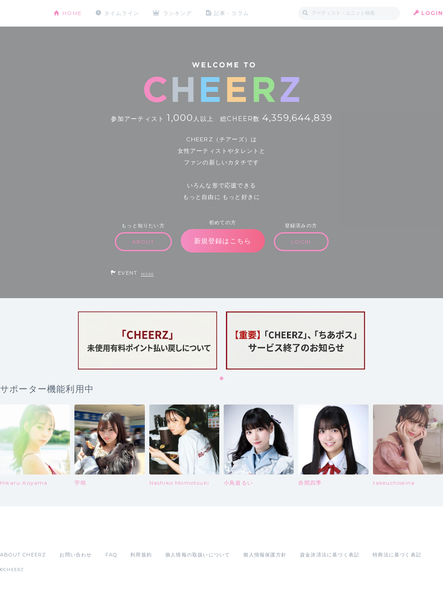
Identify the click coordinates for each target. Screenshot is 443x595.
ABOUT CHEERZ (23, 555)
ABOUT (143, 241)
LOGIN (432, 13)
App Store (20, 535)
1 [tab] (222, 379)
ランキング (177, 13)
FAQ (111, 555)
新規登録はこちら (223, 241)
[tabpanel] (147, 340)
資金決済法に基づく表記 (329, 555)
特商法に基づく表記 (397, 555)
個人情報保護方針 (265, 555)
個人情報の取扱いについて (197, 555)
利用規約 (141, 555)
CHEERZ (20, 13)
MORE (147, 274)
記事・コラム (231, 13)
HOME (72, 13)
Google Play (67, 535)
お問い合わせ (75, 555)
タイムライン (121, 13)
